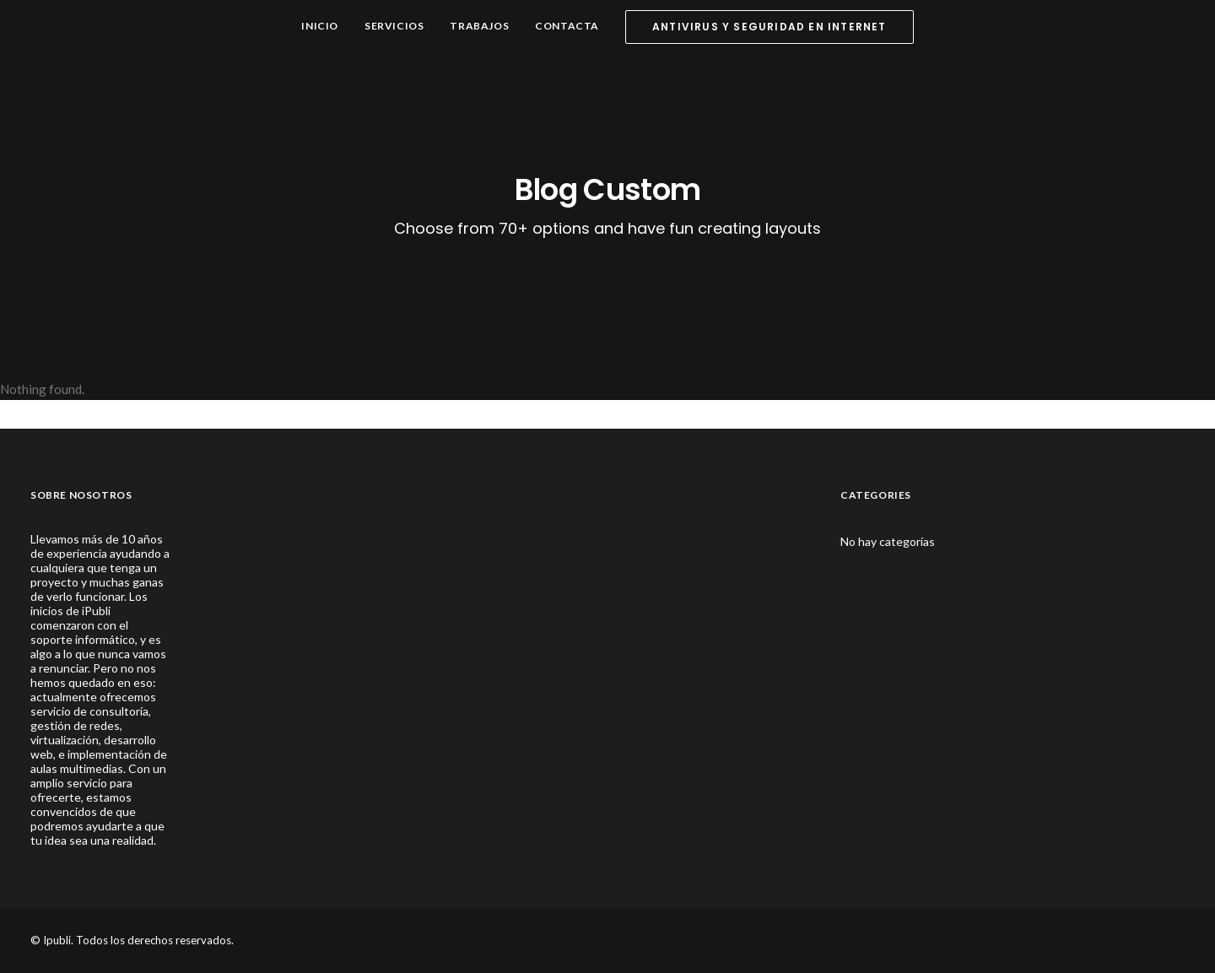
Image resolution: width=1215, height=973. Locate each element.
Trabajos (479, 25)
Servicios (394, 25)
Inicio (319, 25)
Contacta (567, 25)
